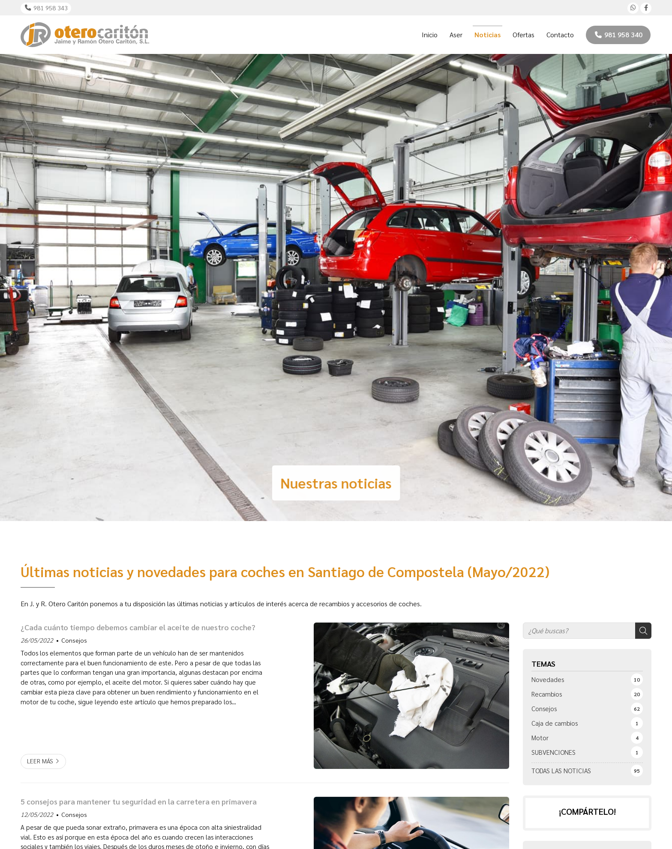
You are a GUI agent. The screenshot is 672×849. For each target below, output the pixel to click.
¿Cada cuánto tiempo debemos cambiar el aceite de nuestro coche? (138, 627)
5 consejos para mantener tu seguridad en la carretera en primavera (139, 801)
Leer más (40, 761)
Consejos (74, 640)
